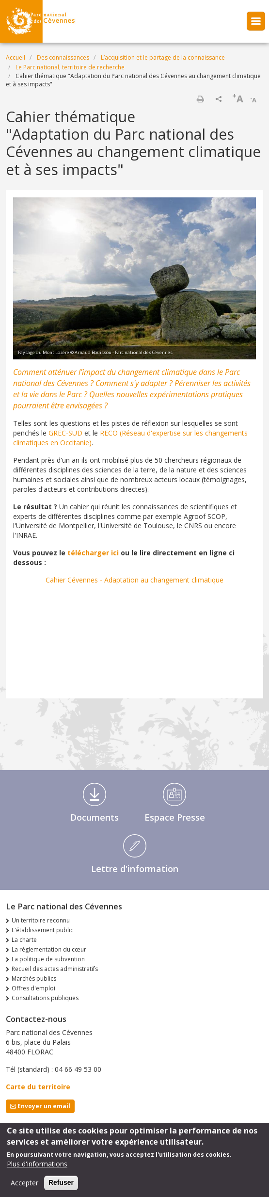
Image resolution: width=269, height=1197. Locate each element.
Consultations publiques (45, 998)
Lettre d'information (134, 868)
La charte (24, 940)
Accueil (15, 57)
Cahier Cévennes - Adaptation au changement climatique (134, 579)
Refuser (61, 1182)
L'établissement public (42, 930)
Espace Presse (174, 817)
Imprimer (200, 99)
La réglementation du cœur (49, 949)
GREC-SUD (65, 432)
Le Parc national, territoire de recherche (70, 67)
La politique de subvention (48, 959)
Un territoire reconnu (41, 920)
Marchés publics (34, 978)
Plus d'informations (37, 1163)
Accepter (24, 1182)
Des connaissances (63, 57)
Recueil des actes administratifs (55, 969)
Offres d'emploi (33, 988)
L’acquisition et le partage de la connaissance (163, 57)
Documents (94, 817)
